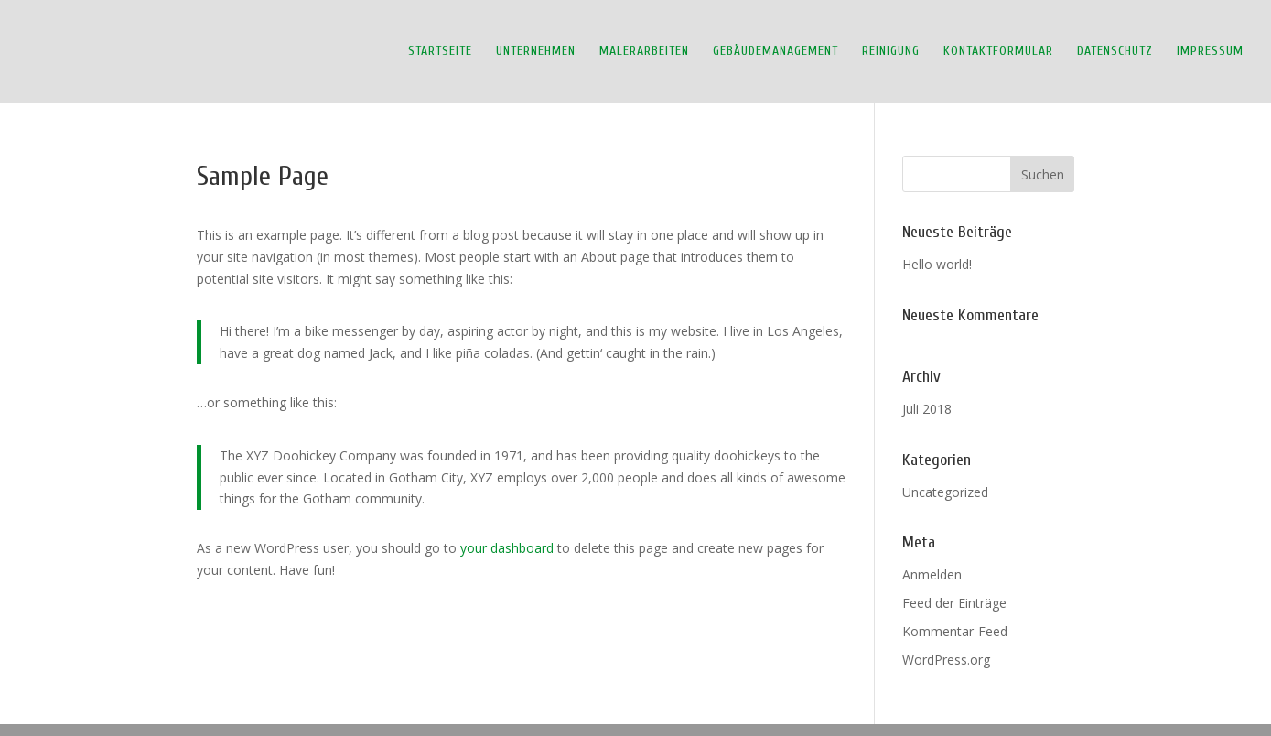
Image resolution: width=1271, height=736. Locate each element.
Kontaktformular (998, 52)
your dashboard (507, 548)
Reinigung (891, 52)
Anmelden (932, 574)
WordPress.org (946, 659)
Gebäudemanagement (775, 52)
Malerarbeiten (644, 52)
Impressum (1210, 52)
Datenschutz (1115, 52)
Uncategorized (945, 492)
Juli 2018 (927, 408)
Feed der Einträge (954, 603)
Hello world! (937, 264)
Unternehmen (536, 52)
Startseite (440, 52)
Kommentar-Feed (954, 631)
